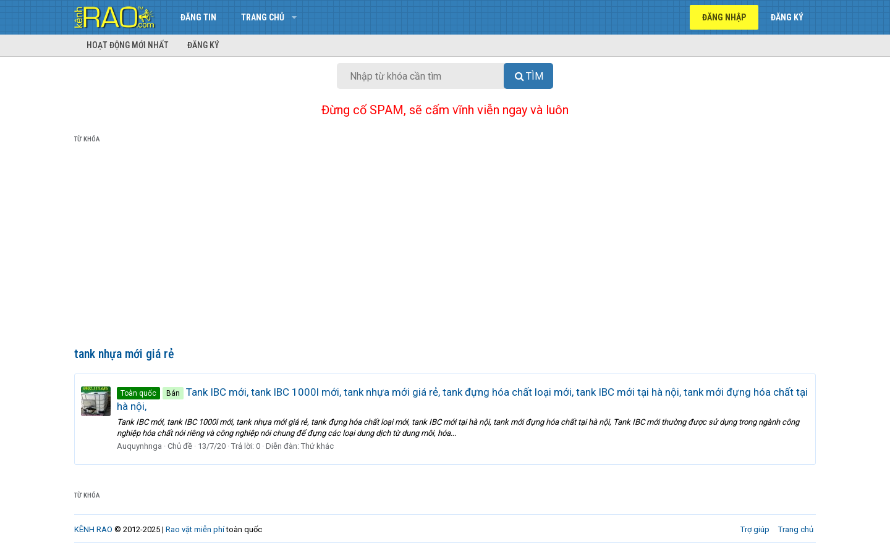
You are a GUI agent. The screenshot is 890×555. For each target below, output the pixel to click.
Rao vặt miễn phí (195, 529)
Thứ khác (317, 446)
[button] (293, 17)
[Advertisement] (445, 247)
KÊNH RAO (93, 529)
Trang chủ (262, 17)
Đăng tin (198, 17)
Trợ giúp (754, 529)
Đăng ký (203, 45)
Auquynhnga (139, 446)
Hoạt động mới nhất (128, 45)
